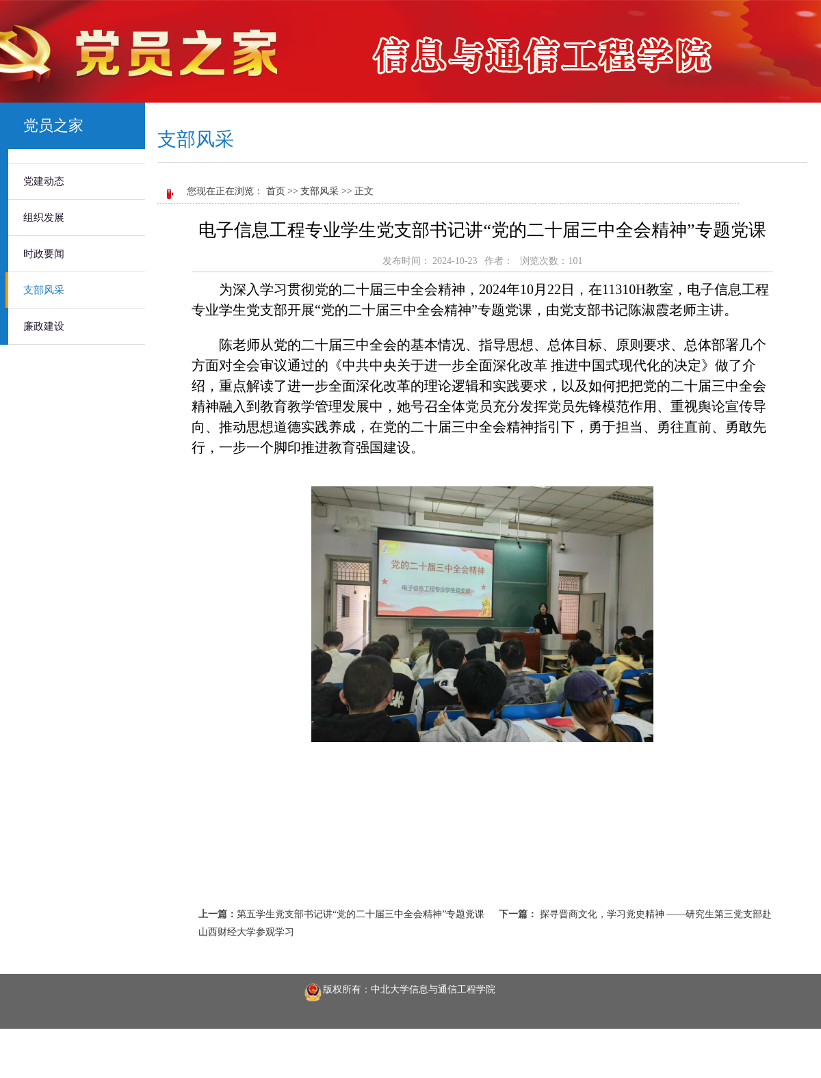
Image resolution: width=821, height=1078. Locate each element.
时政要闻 (43, 253)
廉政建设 (43, 326)
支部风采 (43, 290)
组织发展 (43, 217)
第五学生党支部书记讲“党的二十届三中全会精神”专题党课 (360, 914)
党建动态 (43, 181)
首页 (275, 191)
